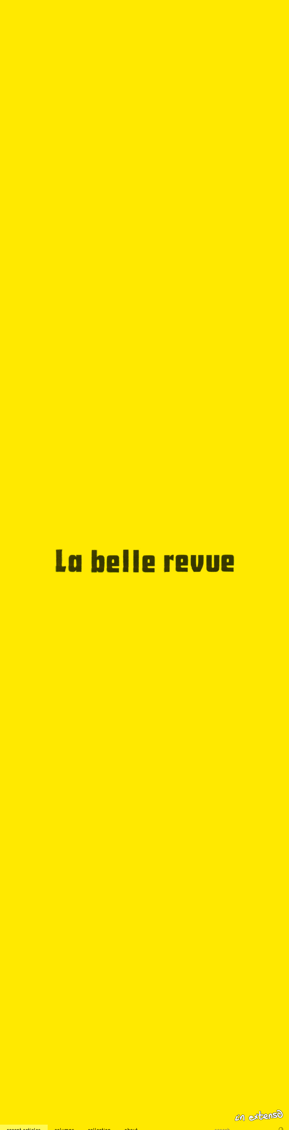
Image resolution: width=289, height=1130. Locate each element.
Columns (64, 1120)
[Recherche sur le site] (243, 1120)
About (131, 1120)
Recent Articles (24, 1120)
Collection (99, 1120)
